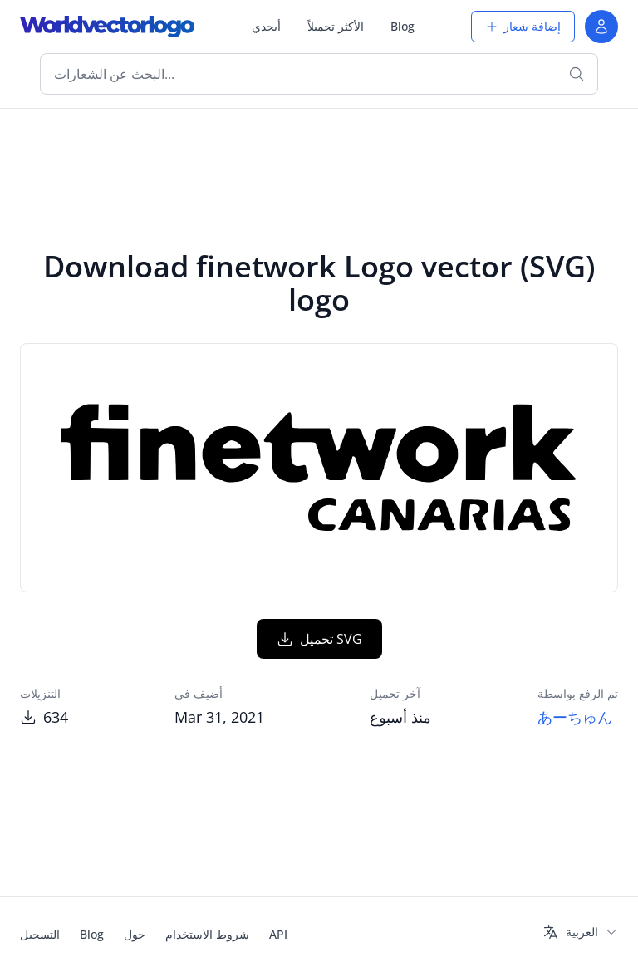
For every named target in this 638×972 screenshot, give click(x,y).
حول (134, 934)
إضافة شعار (523, 26)
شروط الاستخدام (207, 934)
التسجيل (40, 934)
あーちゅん (574, 717)
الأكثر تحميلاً (335, 26)
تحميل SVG (319, 639)
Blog (402, 26)
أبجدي (266, 26)
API (278, 934)
